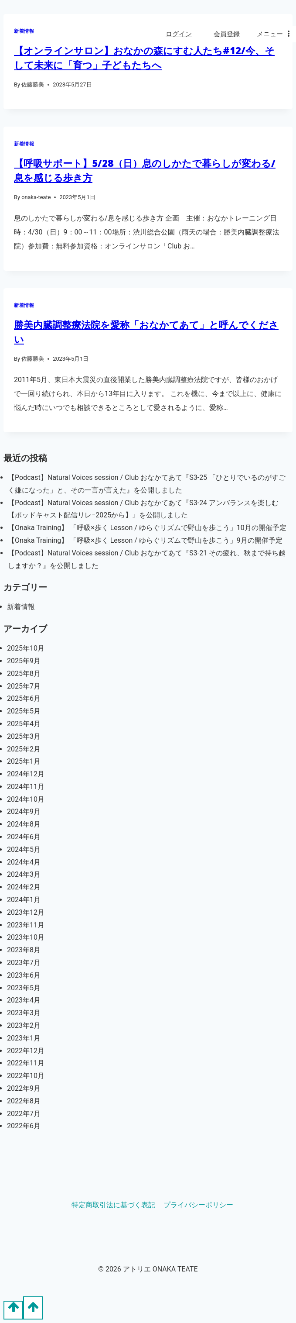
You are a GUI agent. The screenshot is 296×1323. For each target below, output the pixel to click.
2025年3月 (24, 736)
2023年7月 (24, 962)
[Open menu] (274, 34)
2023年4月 (24, 1000)
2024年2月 (24, 887)
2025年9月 (24, 661)
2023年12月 (25, 912)
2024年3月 (24, 874)
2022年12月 (25, 1051)
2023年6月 (24, 975)
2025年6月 (24, 698)
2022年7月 (24, 1113)
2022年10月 (25, 1075)
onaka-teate (36, 197)
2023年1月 (24, 1038)
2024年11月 (25, 786)
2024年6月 (24, 837)
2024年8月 (24, 824)
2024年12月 (25, 774)
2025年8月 (24, 673)
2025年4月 (24, 724)
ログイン (179, 34)
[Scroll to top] (13, 1310)
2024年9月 (24, 811)
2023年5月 (24, 988)
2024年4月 (24, 862)
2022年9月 (24, 1088)
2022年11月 (25, 1063)
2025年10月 (25, 648)
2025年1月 (24, 761)
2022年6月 (24, 1126)
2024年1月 (24, 900)
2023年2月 (24, 1025)
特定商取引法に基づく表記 (113, 1205)
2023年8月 (24, 950)
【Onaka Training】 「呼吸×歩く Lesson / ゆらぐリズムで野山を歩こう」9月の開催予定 (145, 540)
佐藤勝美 (32, 84)
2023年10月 (25, 937)
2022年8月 (24, 1101)
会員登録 (227, 34)
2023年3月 (24, 1013)
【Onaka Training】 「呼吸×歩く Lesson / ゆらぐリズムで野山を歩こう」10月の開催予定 (147, 528)
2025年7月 (24, 686)
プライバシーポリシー (198, 1205)
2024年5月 (24, 849)
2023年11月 (25, 925)
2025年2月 (24, 749)
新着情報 (24, 144)
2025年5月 (24, 711)
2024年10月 (25, 799)
